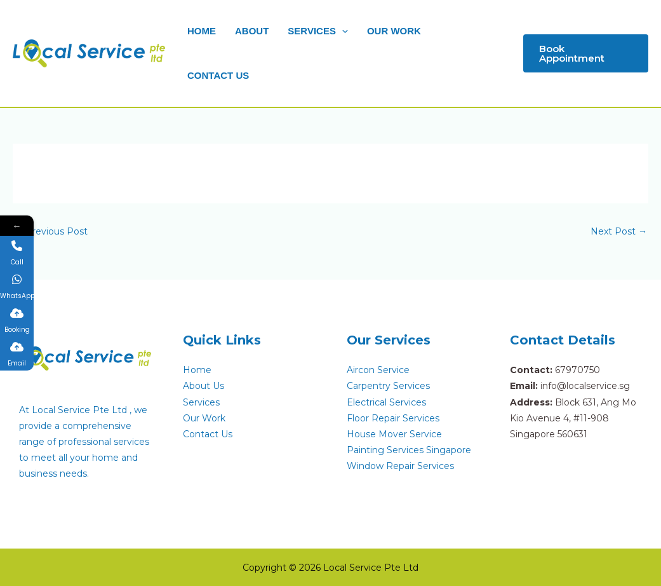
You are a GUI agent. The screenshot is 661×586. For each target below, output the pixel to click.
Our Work (204, 418)
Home (197, 370)
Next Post (619, 231)
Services (201, 402)
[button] (342, 30)
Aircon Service (378, 370)
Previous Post (51, 231)
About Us (203, 386)
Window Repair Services (400, 466)
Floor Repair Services (393, 418)
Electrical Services (386, 402)
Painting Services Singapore (409, 450)
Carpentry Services (388, 386)
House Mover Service (394, 434)
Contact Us (207, 434)
